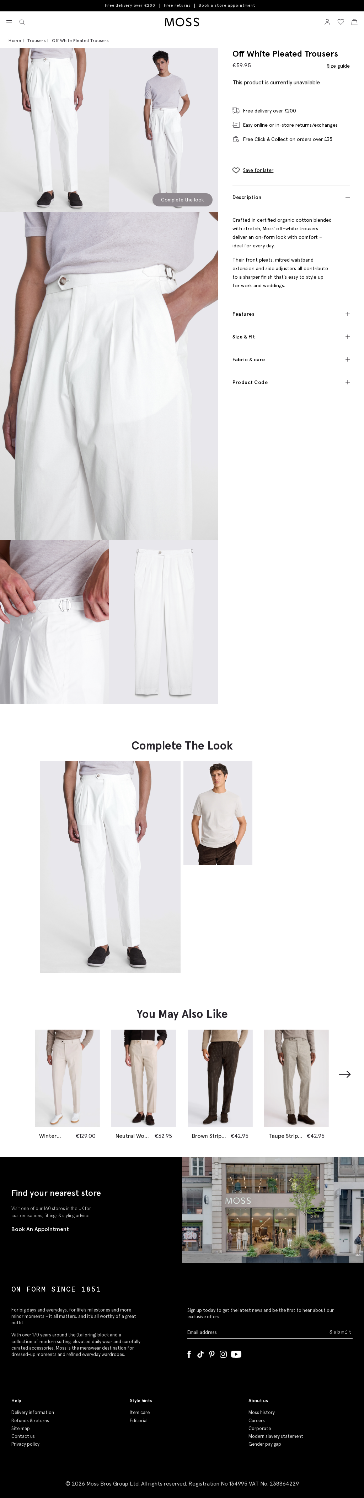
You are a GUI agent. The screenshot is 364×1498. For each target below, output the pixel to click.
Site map (20, 1428)
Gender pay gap (264, 1444)
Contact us (23, 1436)
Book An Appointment (40, 1228)
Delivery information (32, 1412)
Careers (256, 1420)
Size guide (338, 66)
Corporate (259, 1428)
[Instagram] (223, 1352)
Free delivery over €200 (130, 5)
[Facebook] (189, 1352)
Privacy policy (25, 1444)
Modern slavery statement (275, 1436)
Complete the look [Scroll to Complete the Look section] (182, 199)
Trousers (36, 40)
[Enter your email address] (257, 1331)
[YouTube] (236, 1352)
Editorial (139, 1420)
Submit (341, 1332)
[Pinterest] (211, 1352)
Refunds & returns (30, 1420)
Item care (140, 1412)
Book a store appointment (227, 5)
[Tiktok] (200, 1352)
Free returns (177, 5)
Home (15, 40)
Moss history (261, 1412)
